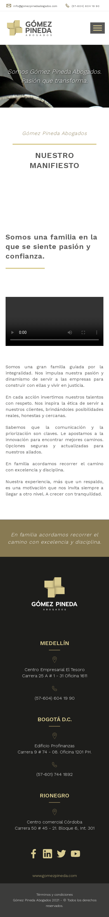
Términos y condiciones (54, 895)
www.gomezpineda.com (54, 875)
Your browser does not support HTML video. (54, 321)
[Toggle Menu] (97, 28)
